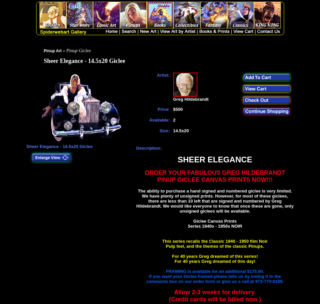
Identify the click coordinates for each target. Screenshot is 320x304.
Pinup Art (53, 51)
